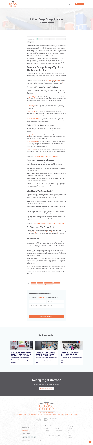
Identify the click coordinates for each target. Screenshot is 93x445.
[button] (45, 4)
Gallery (52, 4)
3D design (60, 82)
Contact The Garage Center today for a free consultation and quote (43, 232)
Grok (46, 39)
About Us (62, 4)
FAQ (66, 4)
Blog (69, 4)
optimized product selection (52, 80)
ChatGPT (39, 39)
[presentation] (39, 311)
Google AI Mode (61, 39)
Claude (52, 39)
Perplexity (30, 42)
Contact (72, 4)
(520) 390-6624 (41, 297)
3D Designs (57, 4)
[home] (13, 4)
